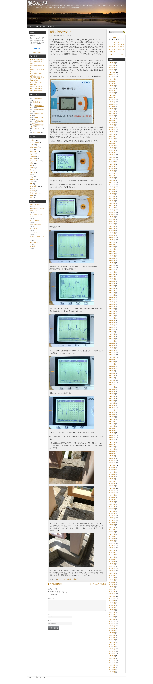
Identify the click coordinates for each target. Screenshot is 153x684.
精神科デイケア (34, 193)
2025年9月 (112, 79)
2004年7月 (112, 605)
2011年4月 (112, 426)
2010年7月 (112, 444)
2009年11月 (112, 463)
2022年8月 (112, 164)
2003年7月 (112, 633)
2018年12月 (112, 265)
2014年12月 (112, 325)
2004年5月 (112, 610)
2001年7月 (112, 672)
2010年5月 (112, 449)
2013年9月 (112, 359)
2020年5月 (112, 226)
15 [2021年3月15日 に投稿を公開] (110, 47)
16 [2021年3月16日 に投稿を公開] (112, 47)
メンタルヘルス (61, 579)
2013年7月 (112, 364)
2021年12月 (112, 182)
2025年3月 (112, 93)
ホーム (31, 26)
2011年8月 (112, 417)
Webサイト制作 (34, 142)
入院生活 (32, 167)
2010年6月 (112, 447)
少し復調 (32, 246)
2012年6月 (112, 394)
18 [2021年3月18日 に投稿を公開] (116, 47)
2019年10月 (112, 242)
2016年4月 (112, 292)
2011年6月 (112, 421)
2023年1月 (112, 152)
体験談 (50, 26)
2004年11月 (112, 596)
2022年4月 (112, 173)
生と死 (32, 188)
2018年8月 (112, 274)
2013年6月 (112, 366)
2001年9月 (112, 667)
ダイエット (33, 158)
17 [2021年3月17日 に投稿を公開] (114, 47)
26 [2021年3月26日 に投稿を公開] (119, 49)
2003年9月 (112, 628)
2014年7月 (112, 336)
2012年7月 (112, 391)
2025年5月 (112, 88)
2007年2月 (112, 538)
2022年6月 (112, 168)
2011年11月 (112, 410)
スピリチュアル (34, 151)
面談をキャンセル (35, 204)
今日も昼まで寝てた (35, 242)
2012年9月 (112, 387)
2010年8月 (112, 442)
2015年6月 (112, 311)
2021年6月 (112, 196)
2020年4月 (112, 228)
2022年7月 (112, 166)
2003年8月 (112, 630)
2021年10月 (112, 187)
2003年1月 (112, 646)
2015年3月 (112, 318)
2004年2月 (112, 616)
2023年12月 (112, 127)
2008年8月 (112, 497)
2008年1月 (112, 513)
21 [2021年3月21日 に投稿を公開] (123, 47)
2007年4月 (112, 534)
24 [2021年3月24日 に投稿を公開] (114, 49)
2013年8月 (112, 361)
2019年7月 (112, 249)
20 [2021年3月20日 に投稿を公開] (121, 47)
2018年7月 (112, 276)
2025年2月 (112, 95)
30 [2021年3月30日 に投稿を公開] (112, 52)
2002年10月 (112, 653)
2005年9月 (112, 573)
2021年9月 (112, 189)
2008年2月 (112, 511)
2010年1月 (112, 458)
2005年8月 (112, 575)
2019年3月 (112, 258)
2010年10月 (112, 440)
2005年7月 (112, 577)
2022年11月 (112, 157)
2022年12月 (112, 155)
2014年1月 (112, 350)
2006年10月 (112, 548)
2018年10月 (112, 269)
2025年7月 (112, 83)
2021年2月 (112, 205)
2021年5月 (112, 198)
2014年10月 (112, 329)
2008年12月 (112, 488)
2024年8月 (112, 109)
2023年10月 (112, 132)
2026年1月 (112, 70)
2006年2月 (112, 561)
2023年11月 (112, 129)
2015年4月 (112, 315)
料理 (31, 184)
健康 (68, 579)
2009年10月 (112, 465)
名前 (49, 614)
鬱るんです (38, 3)
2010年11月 (112, 437)
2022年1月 (112, 180)
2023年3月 (112, 148)
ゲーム (32, 149)
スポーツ (32, 154)
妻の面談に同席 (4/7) (36, 86)
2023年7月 (112, 138)
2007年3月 (112, 536)
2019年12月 (112, 237)
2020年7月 (112, 221)
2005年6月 (112, 580)
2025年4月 (112, 90)
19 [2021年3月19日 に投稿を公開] (119, 47)
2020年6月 (112, 223)
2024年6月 (112, 113)
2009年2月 (112, 483)
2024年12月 (112, 99)
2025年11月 (112, 74)
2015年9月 (112, 304)
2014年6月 (112, 338)
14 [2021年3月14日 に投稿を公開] (123, 44)
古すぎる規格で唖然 (98, 584)
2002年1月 (112, 658)
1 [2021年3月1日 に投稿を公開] (109, 42)
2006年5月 (112, 559)
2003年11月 (112, 623)
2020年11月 (112, 212)
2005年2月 (112, 589)
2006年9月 (112, 550)
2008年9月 (112, 495)
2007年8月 (112, 525)
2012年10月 (112, 384)
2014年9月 (112, 332)
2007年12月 (112, 515)
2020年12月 (112, 210)
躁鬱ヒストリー (40, 26)
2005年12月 (112, 566)
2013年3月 (112, 373)
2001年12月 (112, 660)
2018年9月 (112, 272)
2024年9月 (112, 106)
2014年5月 (112, 341)
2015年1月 (112, 322)
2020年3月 (112, 230)
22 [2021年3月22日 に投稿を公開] (110, 49)
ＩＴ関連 (32, 140)
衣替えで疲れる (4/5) (36, 88)
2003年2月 (112, 644)
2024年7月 (112, 111)
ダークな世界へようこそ (37, 220)
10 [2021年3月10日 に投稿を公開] (114, 44)
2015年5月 (112, 313)
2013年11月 (112, 355)
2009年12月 (112, 460)
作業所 (32, 163)
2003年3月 (112, 642)
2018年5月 (112, 281)
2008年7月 (112, 499)
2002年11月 (112, 651)
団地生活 (32, 172)
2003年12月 (112, 621)
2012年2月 (112, 403)
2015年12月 (112, 299)
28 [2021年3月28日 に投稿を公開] (123, 49)
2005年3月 (112, 587)
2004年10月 (112, 598)
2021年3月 (116, 37)
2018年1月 (112, 290)
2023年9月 (112, 134)
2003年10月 (112, 626)
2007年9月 (112, 522)
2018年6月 (112, 279)
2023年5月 (112, 143)
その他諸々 (33, 156)
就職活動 (32, 179)
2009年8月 (112, 469)
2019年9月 (112, 244)
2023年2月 (112, 150)
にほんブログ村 (37, 52)
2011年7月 (112, 419)
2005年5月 (112, 582)
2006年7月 (112, 554)
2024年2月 (112, 122)
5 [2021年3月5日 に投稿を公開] (118, 42)
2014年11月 (112, 327)
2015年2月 (112, 320)
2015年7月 (112, 309)
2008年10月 (112, 492)
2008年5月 (112, 504)
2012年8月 (112, 389)
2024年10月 (112, 104)
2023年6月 (112, 141)
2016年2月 (112, 295)
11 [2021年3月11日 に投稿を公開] (116, 44)
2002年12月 (112, 649)
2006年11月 (112, 545)
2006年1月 (112, 564)
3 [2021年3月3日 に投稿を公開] (114, 42)
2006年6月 (112, 557)
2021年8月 (112, 191)
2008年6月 (112, 502)
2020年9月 (112, 217)
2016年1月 (112, 297)
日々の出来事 (74, 579)
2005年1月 (112, 591)
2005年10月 (112, 571)
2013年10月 (112, 357)
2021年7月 (112, 194)
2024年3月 (112, 120)
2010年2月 (112, 456)
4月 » (122, 54)
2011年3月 (112, 428)
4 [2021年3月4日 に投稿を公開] (116, 42)
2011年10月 (112, 412)
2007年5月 (112, 532)
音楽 (31, 197)
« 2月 (110, 54)
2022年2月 (112, 178)
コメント (51, 598)
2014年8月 (112, 334)
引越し (32, 181)
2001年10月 (112, 665)
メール (49, 621)
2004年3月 (112, 614)
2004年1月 (112, 619)
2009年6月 (112, 474)
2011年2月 (112, 430)
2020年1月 (112, 235)
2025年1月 (112, 97)
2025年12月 (112, 72)
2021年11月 (112, 184)
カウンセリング (34, 147)
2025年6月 (112, 86)
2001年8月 (112, 669)
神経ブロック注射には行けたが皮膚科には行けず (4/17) (37, 61)
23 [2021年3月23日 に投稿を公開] (112, 49)
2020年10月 (112, 214)
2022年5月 (112, 171)
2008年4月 (112, 506)
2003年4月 (112, 639)
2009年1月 (112, 486)
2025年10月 (112, 76)
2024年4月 (112, 118)
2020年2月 (112, 233)
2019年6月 (112, 251)
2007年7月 (112, 527)
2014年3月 (112, 345)
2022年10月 (112, 159)
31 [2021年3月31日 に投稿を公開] (114, 52)
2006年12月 (112, 543)
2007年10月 (112, 520)
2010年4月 (112, 451)
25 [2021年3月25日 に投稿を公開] (116, 49)
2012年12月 (112, 380)
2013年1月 (112, 378)
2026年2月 (112, 67)
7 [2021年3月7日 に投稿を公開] (123, 42)
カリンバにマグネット (36, 232)
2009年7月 (112, 472)
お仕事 (32, 145)
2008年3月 (112, 509)
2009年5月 (112, 476)
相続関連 (32, 190)
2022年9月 (112, 161)
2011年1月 (112, 433)
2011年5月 (112, 424)
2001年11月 (112, 662)
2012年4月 (112, 398)
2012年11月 (112, 382)
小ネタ (32, 177)
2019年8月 (112, 246)
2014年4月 (112, 343)
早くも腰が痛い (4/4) (36, 90)
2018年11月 (112, 267)
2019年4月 (112, 256)
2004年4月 (112, 612)
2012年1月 (112, 405)
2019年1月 (112, 263)
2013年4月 (112, 371)
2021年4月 (112, 201)
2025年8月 (112, 81)
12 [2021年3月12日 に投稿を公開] (119, 44)
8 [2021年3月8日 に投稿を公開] (109, 44)
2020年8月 (112, 219)
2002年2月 (112, 656)
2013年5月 (112, 368)
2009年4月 (112, 479)
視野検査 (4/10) (34, 80)
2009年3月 (112, 481)
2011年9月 (112, 414)
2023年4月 (112, 145)
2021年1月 (112, 207)
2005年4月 (112, 584)
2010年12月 (112, 435)
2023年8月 (112, 136)
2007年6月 (112, 529)
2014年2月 (112, 348)
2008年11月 (112, 490)
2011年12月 (112, 407)
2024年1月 (112, 125)
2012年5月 (112, 396)
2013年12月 (112, 352)
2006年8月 (112, 552)
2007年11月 (112, 518)
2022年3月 (112, 175)
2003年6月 (112, 635)
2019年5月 (112, 253)
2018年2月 (112, 288)
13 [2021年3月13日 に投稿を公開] (121, 44)
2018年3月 (112, 286)
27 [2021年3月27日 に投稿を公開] (121, 49)
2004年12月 (112, 594)
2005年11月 (112, 568)
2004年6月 (112, 607)
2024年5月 (112, 116)
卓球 (31, 170)
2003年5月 (112, 637)
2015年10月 (112, 302)
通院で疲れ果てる (35, 228)
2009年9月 (112, 467)
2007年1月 (112, 541)
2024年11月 (112, 102)
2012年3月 (112, 401)
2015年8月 (112, 306)
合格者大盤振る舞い (35, 224)
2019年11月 (112, 240)
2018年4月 (112, 283)
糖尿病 (32, 195)
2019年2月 (112, 260)
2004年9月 (112, 600)
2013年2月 (112, 375)
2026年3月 (112, 65)
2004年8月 (112, 603)
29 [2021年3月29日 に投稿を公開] (110, 52)
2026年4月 (112, 63)
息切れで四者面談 (55, 584)
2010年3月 (112, 453)
